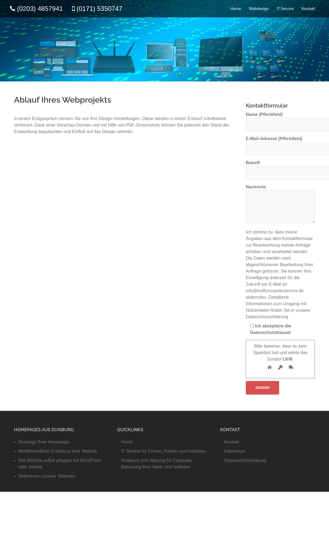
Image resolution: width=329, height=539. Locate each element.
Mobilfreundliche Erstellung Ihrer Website (57, 451)
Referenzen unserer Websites (46, 476)
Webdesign (259, 9)
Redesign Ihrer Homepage (43, 442)
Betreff (280, 167)
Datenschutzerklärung (245, 460)
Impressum (235, 451)
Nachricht (280, 204)
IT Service (285, 9)
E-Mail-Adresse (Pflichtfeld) (280, 143)
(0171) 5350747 (99, 8)
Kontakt (308, 9)
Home (235, 9)
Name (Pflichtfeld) (280, 119)
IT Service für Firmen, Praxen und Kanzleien (164, 451)
